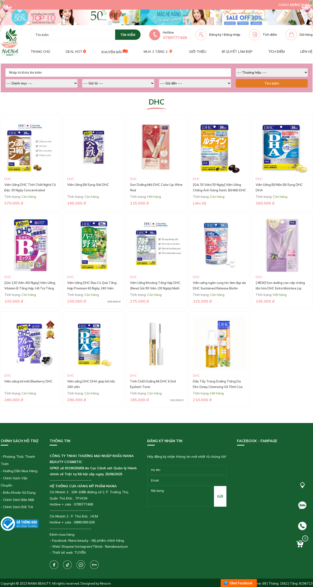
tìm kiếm (127, 35)
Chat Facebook (241, 583)
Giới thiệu (197, 51)
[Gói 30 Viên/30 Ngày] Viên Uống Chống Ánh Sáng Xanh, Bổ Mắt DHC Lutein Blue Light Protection (219, 190)
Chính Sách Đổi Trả (18, 507)
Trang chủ (40, 51)
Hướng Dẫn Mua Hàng (20, 471)
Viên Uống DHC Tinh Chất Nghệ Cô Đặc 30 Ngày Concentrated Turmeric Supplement (30, 190)
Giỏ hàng (306, 34)
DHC (7, 179)
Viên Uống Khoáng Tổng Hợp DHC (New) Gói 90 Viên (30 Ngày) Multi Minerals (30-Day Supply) (155, 288)
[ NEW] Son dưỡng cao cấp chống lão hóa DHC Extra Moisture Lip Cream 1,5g (280, 288)
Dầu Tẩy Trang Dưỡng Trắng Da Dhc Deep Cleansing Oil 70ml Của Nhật (217, 386)
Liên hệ (306, 51)
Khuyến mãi (114, 51)
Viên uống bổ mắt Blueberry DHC (28, 381)
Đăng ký (215, 34)
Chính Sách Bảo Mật (18, 500)
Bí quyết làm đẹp (237, 51)
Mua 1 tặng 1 (158, 51)
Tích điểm (270, 34)
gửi (220, 496)
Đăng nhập (232, 34)
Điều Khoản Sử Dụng (19, 492)
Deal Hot (76, 51)
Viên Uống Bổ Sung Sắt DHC (88, 185)
